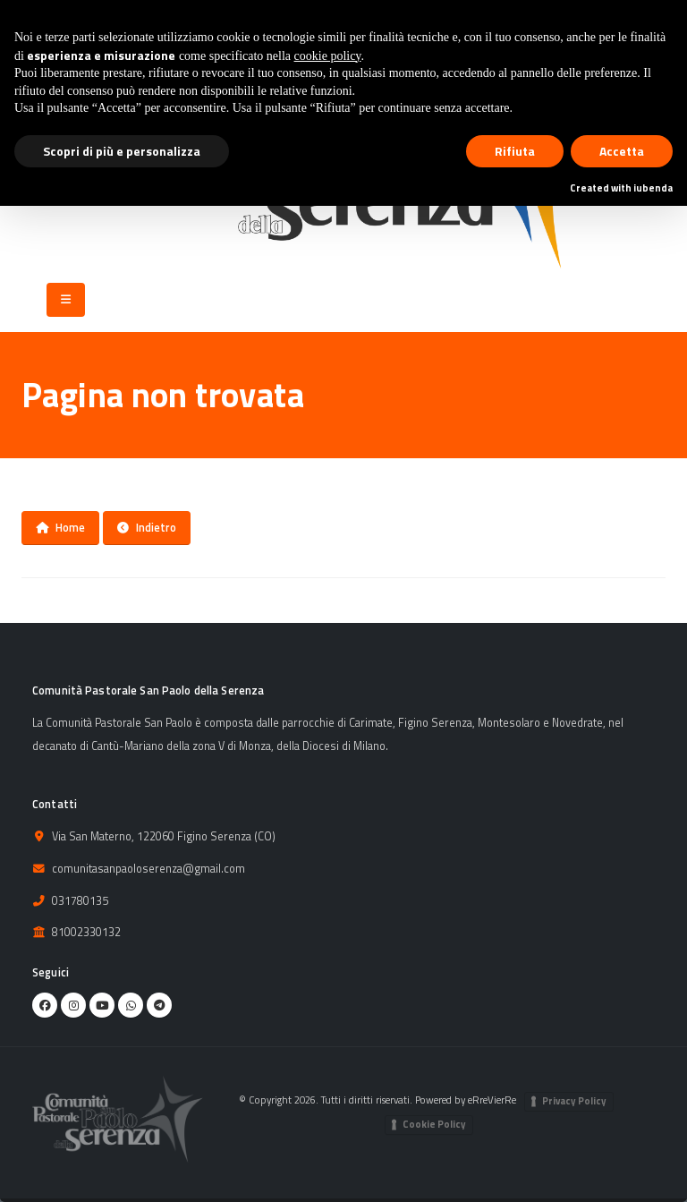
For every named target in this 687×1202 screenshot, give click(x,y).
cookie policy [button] (327, 56)
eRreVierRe (492, 1099)
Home (60, 527)
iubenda (653, 188)
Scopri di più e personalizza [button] (121, 150)
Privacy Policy (574, 1101)
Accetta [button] (621, 150)
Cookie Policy (434, 1124)
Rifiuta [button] (515, 150)
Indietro (146, 527)
